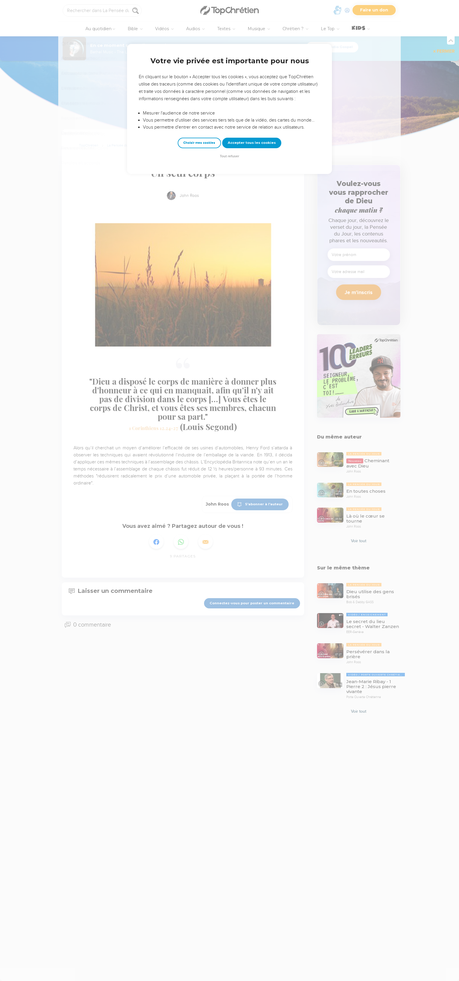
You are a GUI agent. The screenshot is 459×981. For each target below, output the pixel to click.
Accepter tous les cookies (252, 143)
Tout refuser (229, 156)
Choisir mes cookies (199, 143)
